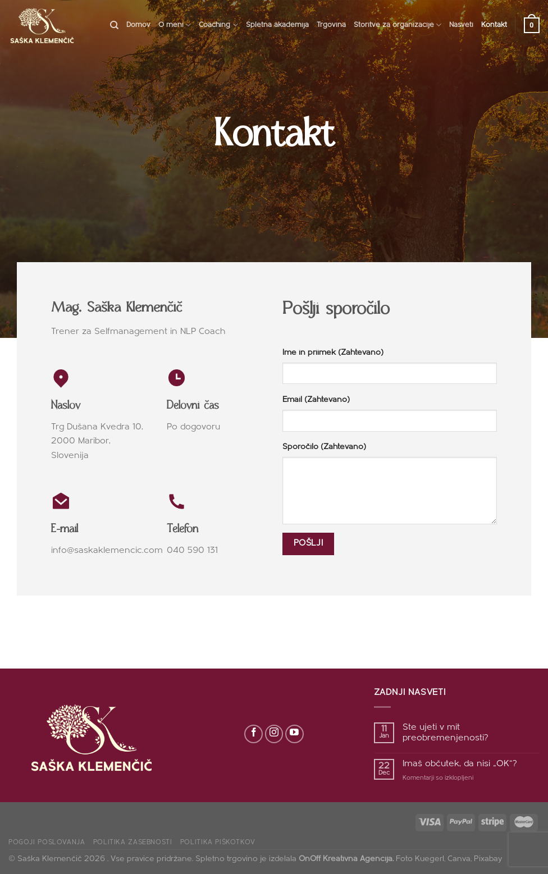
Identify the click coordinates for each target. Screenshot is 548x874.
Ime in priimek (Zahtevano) (332, 353)
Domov (138, 25)
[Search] (114, 25)
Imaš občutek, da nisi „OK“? (460, 763)
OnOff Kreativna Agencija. (346, 859)
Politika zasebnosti (132, 842)
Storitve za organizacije (397, 25)
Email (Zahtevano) (316, 400)
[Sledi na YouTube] (294, 734)
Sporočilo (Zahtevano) (324, 447)
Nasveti (461, 25)
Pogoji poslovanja (46, 842)
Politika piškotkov (217, 842)
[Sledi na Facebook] (253, 734)
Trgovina (331, 25)
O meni (174, 25)
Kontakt (494, 25)
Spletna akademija (277, 25)
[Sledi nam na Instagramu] (274, 734)
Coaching (218, 25)
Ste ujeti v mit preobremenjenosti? (445, 733)
